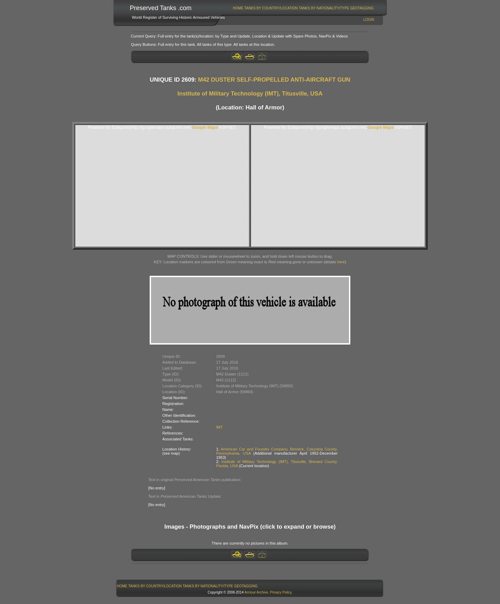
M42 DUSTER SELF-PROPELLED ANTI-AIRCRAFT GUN (274, 79)
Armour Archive (256, 592)
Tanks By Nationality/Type (324, 8)
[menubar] (303, 8)
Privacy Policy (281, 592)
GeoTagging (362, 8)
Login (368, 20)
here (341, 262)
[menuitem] (238, 8)
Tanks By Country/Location (271, 8)
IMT (219, 427)
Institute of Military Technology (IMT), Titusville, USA (250, 93)
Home (238, 8)
